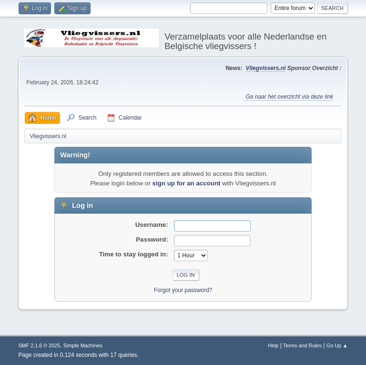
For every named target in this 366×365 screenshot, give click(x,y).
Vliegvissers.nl (265, 68)
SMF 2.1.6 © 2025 (39, 345)
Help (273, 345)
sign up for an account (186, 183)
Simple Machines (82, 345)
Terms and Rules (302, 345)
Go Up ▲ (337, 345)
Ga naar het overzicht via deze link (289, 96)
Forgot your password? (183, 290)
